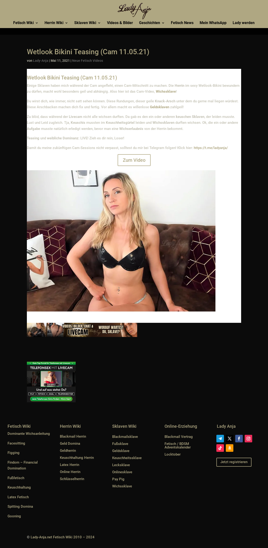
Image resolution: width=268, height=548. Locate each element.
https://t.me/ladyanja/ (211, 148)
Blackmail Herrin (73, 436)
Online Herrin (70, 472)
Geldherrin (68, 450)
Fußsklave (120, 444)
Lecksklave (121, 465)
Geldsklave (120, 451)
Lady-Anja (40, 60)
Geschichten (149, 23)
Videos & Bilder (120, 23)
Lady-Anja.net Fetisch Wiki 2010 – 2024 (63, 537)
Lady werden (244, 23)
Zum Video (134, 160)
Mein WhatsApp (213, 23)
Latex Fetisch (18, 497)
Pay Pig (118, 479)
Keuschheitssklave (127, 458)
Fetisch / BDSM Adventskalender (178, 445)
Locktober (173, 454)
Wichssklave (122, 486)
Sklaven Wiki (85, 23)
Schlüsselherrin (72, 479)
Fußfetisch (16, 478)
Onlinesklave (122, 472)
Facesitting (16, 443)
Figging (14, 453)
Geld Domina (70, 443)
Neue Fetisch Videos (87, 60)
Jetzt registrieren (233, 462)
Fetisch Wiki (23, 23)
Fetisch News (182, 23)
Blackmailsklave (125, 437)
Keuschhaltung (19, 487)
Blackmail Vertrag (179, 437)
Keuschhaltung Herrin (77, 458)
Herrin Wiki (54, 23)
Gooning (14, 516)
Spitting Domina (20, 506)
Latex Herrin (69, 465)
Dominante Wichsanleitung (29, 434)
